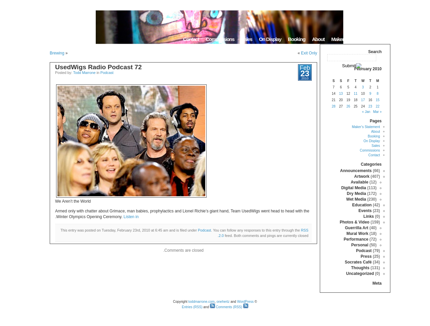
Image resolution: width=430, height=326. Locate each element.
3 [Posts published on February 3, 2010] (363, 87)
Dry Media (356, 193)
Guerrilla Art (357, 228)
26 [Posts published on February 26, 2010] (348, 106)
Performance (356, 239)
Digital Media (353, 188)
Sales (246, 39)
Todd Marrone (84, 73)
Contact (191, 39)
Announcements (356, 170)
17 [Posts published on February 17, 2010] (363, 100)
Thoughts (360, 268)
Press (366, 256)
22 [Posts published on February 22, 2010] (378, 106)
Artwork (361, 176)
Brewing (57, 53)
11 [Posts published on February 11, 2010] (355, 93)
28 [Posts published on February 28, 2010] (333, 106)
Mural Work (357, 233)
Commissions (220, 39)
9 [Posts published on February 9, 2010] (370, 93)
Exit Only (309, 53)
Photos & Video (354, 222)
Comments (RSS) (226, 307)
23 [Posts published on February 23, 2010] (370, 106)
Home (382, 39)
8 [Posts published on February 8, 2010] (378, 93)
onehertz (222, 301)
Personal (360, 245)
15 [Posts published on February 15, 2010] (378, 100)
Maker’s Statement (350, 39)
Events (365, 210)
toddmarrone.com (201, 301)
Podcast (107, 73)
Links (368, 216)
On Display (270, 39)
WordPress (245, 301)
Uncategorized (360, 273)
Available (359, 182)
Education (362, 205)
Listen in (131, 216)
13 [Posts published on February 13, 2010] (341, 93)
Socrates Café (358, 262)
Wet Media (356, 199)
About (318, 39)
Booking (296, 39)
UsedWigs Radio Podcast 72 (98, 67)
